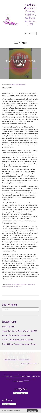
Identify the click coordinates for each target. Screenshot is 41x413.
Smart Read (36, 376)
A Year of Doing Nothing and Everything (17, 340)
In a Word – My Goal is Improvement (16, 335)
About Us (9, 376)
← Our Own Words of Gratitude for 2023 (16, 359)
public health (13, 286)
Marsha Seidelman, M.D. (18, 84)
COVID (8, 284)
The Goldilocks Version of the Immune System (19, 344)
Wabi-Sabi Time (8, 327)
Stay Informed (18, 381)
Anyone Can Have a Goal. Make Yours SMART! (19, 331)
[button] (21, 43)
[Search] (20, 309)
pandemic (5, 286)
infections (31, 284)
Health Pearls (25, 376)
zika (20, 286)
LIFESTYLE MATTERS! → (30, 363)
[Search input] (30, 33)
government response (19, 284)
